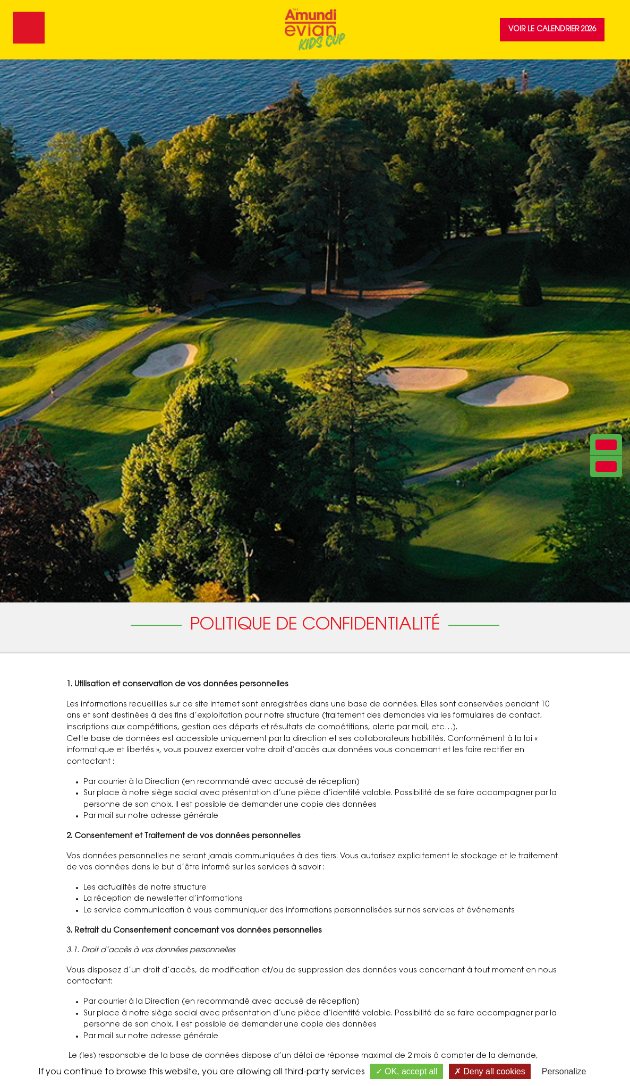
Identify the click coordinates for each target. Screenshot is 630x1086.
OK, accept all (407, 1071)
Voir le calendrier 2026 (552, 29)
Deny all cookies (489, 1071)
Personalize (564, 1071)
